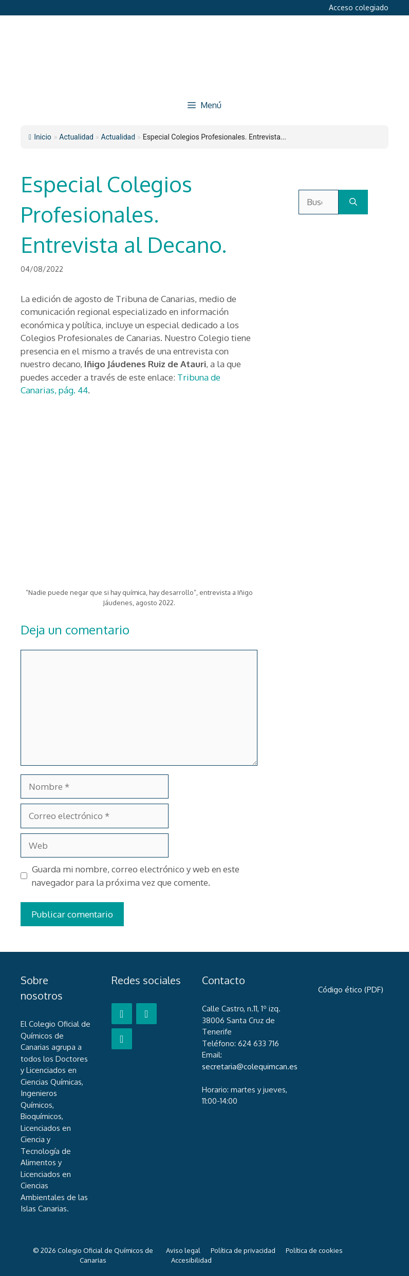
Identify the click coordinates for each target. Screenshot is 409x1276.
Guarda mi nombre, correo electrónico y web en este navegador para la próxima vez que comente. (135, 876)
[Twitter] (146, 1013)
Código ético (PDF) (350, 989)
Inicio (40, 137)
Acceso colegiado (358, 7)
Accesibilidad (191, 1260)
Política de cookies (314, 1250)
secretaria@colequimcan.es (250, 1066)
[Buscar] (353, 202)
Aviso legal (183, 1250)
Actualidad (118, 137)
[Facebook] (121, 1013)
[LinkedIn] (121, 1038)
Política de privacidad (243, 1250)
